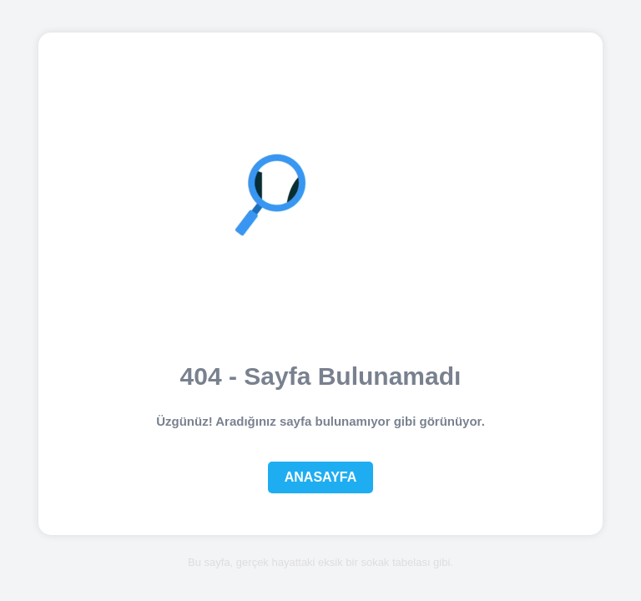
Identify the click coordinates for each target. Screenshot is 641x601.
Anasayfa (321, 477)
